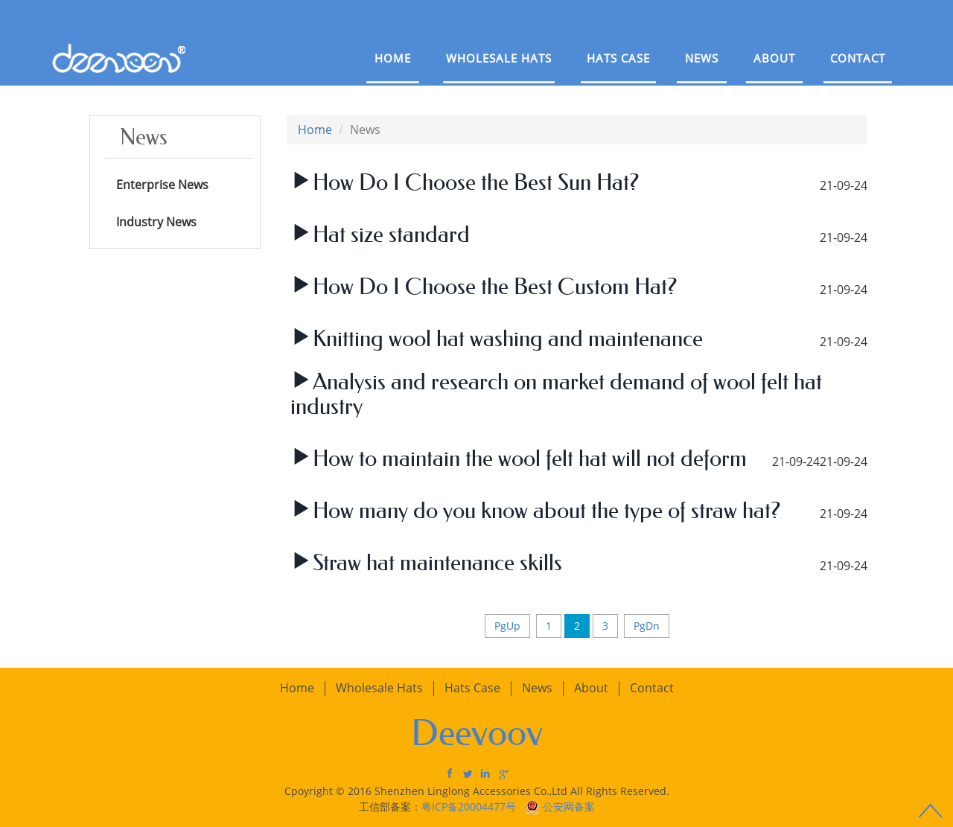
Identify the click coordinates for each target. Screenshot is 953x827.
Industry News (156, 222)
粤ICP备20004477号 (470, 806)
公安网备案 (569, 806)
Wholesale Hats (499, 58)
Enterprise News (162, 184)
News (701, 58)
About (774, 58)
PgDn (647, 626)
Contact (857, 58)
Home (392, 58)
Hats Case (618, 58)
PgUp (507, 626)
